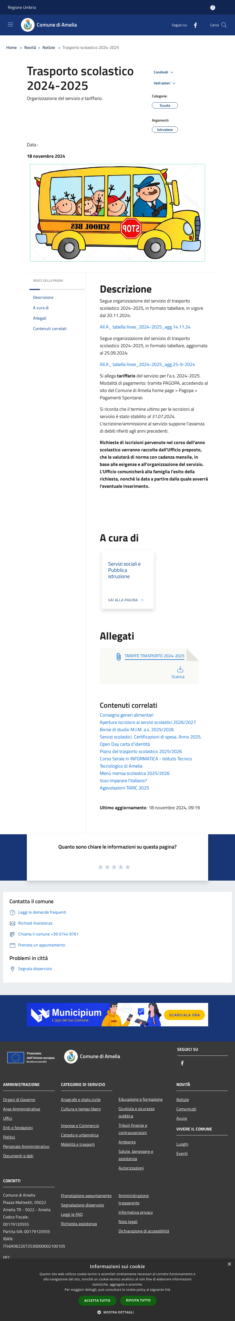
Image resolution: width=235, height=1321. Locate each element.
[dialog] (117, 1290)
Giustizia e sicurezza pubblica (136, 1112)
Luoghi (182, 1144)
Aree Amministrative (21, 1109)
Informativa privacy (136, 1212)
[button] (117, 1312)
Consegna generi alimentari (126, 714)
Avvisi (181, 1118)
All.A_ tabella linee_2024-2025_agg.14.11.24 (145, 326)
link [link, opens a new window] (167, 1289)
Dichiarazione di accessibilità (144, 1231)
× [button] (229, 1264)
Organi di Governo (19, 1099)
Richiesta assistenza (79, 1224)
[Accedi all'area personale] (213, 8)
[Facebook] (193, 24)
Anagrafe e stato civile (81, 1099)
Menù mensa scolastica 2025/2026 (135, 773)
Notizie (48, 47)
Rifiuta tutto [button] (138, 1300)
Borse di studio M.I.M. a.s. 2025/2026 (137, 729)
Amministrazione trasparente (134, 1199)
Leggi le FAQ (72, 1214)
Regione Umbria (22, 7)
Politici (9, 1137)
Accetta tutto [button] (97, 1300)
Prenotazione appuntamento (86, 1195)
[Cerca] (224, 25)
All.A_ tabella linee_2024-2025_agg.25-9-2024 (147, 364)
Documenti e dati (18, 1156)
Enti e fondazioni (18, 1127)
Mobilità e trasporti (78, 1144)
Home (11, 47)
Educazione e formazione (141, 1099)
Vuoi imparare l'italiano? (123, 780)
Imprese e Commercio (80, 1125)
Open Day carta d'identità (125, 744)
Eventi (182, 1153)
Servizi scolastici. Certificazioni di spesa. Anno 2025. (151, 736)
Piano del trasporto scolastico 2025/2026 (141, 751)
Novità (30, 47)
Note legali (128, 1221)
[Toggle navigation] (10, 24)
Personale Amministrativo (26, 1146)
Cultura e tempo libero (81, 1109)
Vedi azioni (165, 83)
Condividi (164, 72)
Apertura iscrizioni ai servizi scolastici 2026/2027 (148, 722)
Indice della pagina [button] (48, 280)
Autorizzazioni (131, 1168)
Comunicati (186, 1109)
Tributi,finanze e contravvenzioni (133, 1129)
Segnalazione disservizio (82, 1205)
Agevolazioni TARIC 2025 (124, 787)
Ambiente (127, 1142)
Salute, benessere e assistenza (136, 1155)
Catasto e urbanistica (79, 1135)
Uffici (7, 1118)
